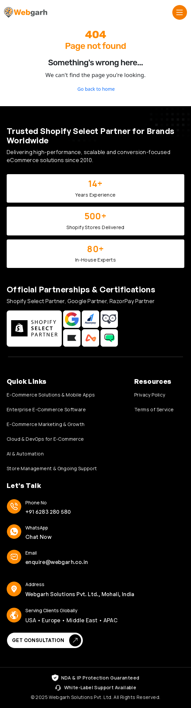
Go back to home (95, 89)
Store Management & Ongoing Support (52, 468)
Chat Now (38, 537)
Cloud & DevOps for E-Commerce (45, 439)
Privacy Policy (149, 395)
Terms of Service (154, 409)
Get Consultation (46, 640)
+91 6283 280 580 (48, 511)
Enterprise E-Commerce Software (46, 409)
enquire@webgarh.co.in (56, 562)
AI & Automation (25, 453)
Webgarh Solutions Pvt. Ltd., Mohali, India (80, 594)
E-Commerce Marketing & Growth (46, 424)
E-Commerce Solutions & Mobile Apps (51, 395)
